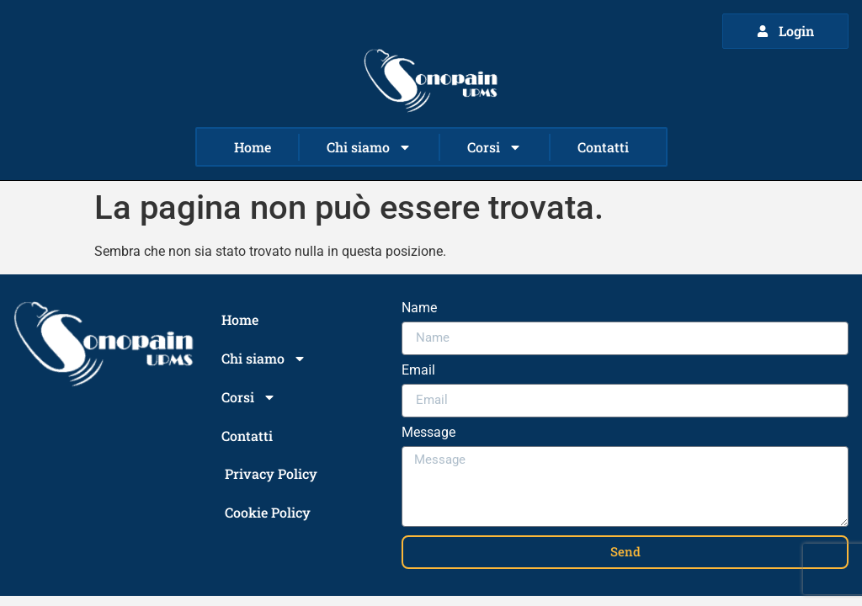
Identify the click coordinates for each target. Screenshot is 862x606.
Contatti (603, 147)
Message (428, 433)
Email (418, 371)
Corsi (494, 147)
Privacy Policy (271, 473)
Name (419, 308)
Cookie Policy (268, 512)
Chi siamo (369, 147)
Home (252, 147)
